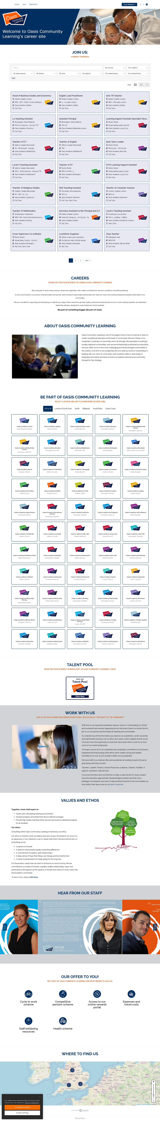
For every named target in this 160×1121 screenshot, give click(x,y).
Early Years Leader (115, 142)
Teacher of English (68, 142)
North (77, 409)
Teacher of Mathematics (24, 211)
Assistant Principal (67, 119)
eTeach (80, 1110)
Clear (13, 78)
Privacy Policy (80, 1118)
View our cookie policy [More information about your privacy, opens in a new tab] (32, 1103)
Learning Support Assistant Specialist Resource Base (127, 119)
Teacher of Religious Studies (26, 188)
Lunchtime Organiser (69, 234)
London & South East (63, 409)
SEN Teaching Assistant (70, 188)
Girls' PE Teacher (114, 96)
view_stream (141, 85)
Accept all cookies (22, 1107)
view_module (135, 85)
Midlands (86, 409)
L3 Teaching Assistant (22, 119)
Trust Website (129, 4)
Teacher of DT (66, 165)
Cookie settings (22, 1113)
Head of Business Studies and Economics (31, 96)
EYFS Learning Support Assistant (121, 165)
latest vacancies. (117, 784)
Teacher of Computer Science (120, 188)
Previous (5, 927)
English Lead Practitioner (71, 96)
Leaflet (138, 1104)
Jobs (24, 4)
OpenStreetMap (146, 1104)
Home (17, 4)
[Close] (40, 1097)
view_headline (147, 85)
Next (86, 260)
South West (97, 409)
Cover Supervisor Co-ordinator (26, 234)
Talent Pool (33, 4)
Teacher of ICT (19, 142)
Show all (47, 409)
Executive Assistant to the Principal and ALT (79, 211)
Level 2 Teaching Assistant (24, 165)
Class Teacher (112, 234)
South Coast (110, 409)
